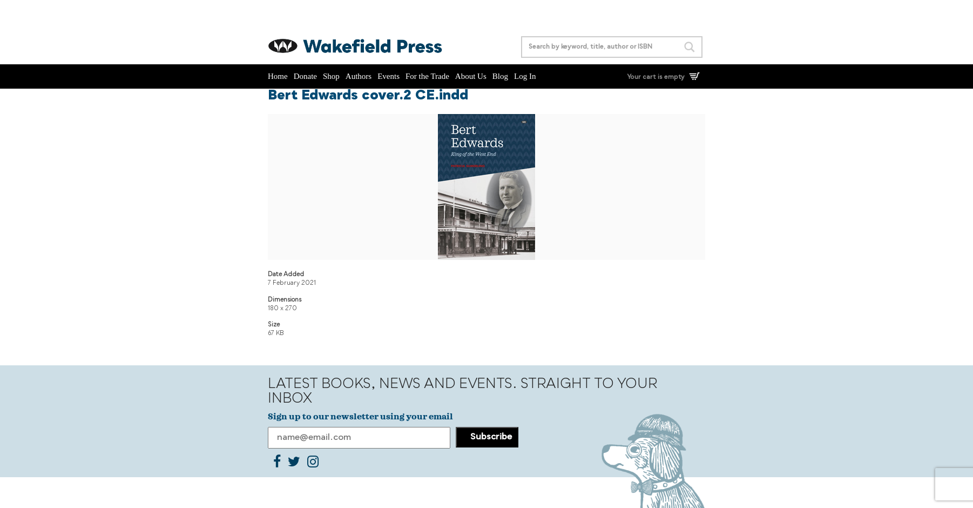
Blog (500, 76)
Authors (358, 76)
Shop (331, 76)
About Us (470, 76)
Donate (305, 76)
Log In (525, 76)
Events (388, 76)
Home (278, 76)
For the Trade (427, 76)
